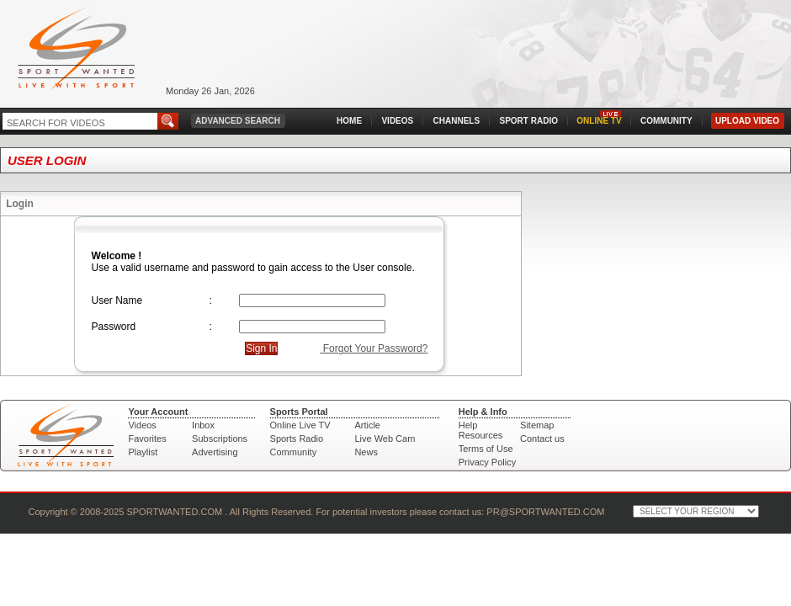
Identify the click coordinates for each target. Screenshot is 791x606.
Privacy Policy (487, 462)
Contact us (542, 438)
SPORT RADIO (529, 120)
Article (367, 425)
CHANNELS (456, 120)
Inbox (203, 425)
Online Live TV (300, 425)
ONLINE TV (598, 120)
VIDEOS (397, 120)
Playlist (142, 452)
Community (293, 452)
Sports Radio (297, 438)
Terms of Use (486, 449)
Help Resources (481, 430)
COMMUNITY (666, 120)
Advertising (214, 452)
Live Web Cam (384, 438)
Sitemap (537, 425)
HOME (349, 120)
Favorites (147, 438)
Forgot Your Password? (373, 348)
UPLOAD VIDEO (747, 120)
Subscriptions (219, 438)
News (366, 452)
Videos (142, 425)
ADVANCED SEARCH (237, 120)
